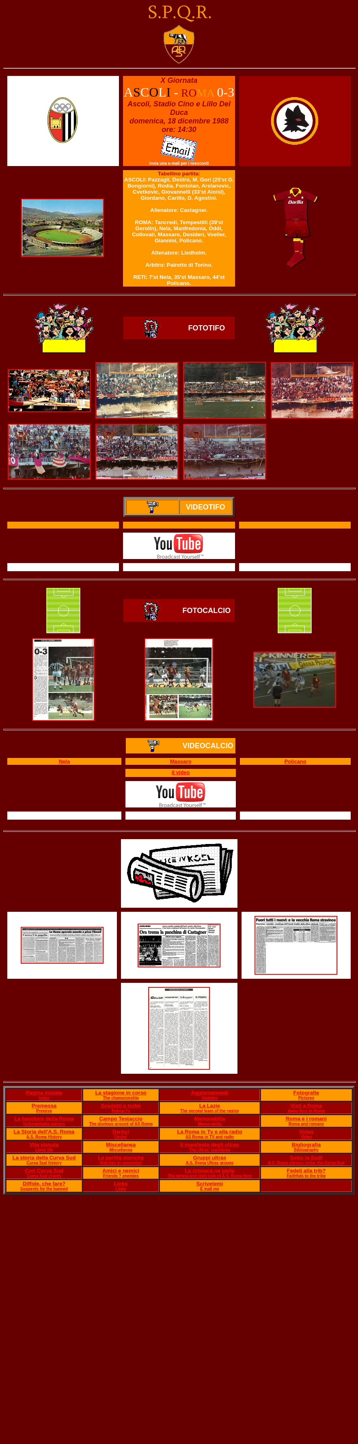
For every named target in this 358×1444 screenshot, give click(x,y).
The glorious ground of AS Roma (120, 1124)
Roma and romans (306, 1124)
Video (306, 1132)
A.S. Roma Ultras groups (210, 1163)
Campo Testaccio (120, 1119)
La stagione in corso (120, 1093)
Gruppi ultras (209, 1158)
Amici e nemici (120, 1171)
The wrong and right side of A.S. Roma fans (210, 1176)
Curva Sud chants (44, 1176)
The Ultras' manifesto (209, 1150)
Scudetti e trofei (120, 1106)
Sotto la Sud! (306, 1158)
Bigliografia (306, 1145)
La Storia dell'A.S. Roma (44, 1132)
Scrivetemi (209, 1184)
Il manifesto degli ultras (209, 1145)
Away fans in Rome (306, 1111)
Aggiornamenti (210, 1093)
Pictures (306, 1098)
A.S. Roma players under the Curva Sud (306, 1163)
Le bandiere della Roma (44, 1119)
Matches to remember (121, 1163)
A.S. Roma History (44, 1137)
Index (44, 1098)
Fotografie (306, 1093)
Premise (44, 1111)
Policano (295, 761)
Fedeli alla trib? (306, 1171)
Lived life (44, 1150)
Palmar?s (121, 1111)
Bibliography (306, 1150)
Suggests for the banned (44, 1189)
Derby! (120, 1132)
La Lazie (209, 1106)
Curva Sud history (43, 1163)
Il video (181, 772)
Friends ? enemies (121, 1176)
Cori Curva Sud (44, 1171)
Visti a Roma (306, 1106)
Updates (210, 1098)
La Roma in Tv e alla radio (209, 1132)
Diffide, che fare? (44, 1184)
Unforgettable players (44, 1124)
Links (121, 1184)
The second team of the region (209, 1111)
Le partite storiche (121, 1158)
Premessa (44, 1106)
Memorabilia (209, 1119)
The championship (120, 1098)
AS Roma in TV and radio (209, 1137)
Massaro (181, 761)
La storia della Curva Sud (43, 1158)
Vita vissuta (43, 1145)
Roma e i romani (306, 1119)
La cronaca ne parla (209, 1171)
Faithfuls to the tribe (306, 1176)
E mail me (209, 1189)
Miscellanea (121, 1145)
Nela (64, 761)
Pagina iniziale (44, 1093)
